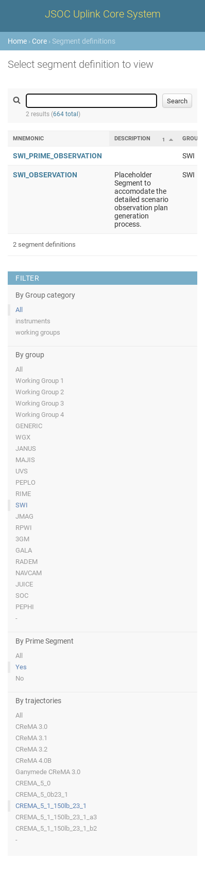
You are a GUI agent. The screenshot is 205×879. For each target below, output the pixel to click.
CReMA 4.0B (33, 760)
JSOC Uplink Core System (103, 14)
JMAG (24, 516)
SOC (21, 595)
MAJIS (25, 460)
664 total (65, 114)
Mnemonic (28, 138)
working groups (37, 332)
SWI (21, 505)
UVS (21, 471)
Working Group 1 (39, 380)
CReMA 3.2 (31, 749)
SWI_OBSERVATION (45, 175)
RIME (23, 494)
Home (17, 41)
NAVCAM (28, 573)
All (19, 310)
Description (132, 138)
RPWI (23, 528)
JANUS (25, 448)
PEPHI (24, 607)
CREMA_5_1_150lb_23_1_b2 (56, 828)
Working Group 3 (39, 403)
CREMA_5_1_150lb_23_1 (51, 806)
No (19, 678)
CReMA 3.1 (31, 738)
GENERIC (28, 426)
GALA (23, 550)
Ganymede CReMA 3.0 (47, 772)
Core (39, 41)
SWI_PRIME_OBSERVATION (57, 156)
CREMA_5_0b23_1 (41, 794)
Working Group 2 (39, 392)
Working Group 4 (39, 414)
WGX (22, 437)
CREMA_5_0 (32, 783)
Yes (21, 667)
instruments (32, 321)
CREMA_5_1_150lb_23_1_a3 (56, 817)
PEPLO (25, 482)
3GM (22, 539)
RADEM (26, 561)
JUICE (24, 584)
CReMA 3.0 (31, 726)
